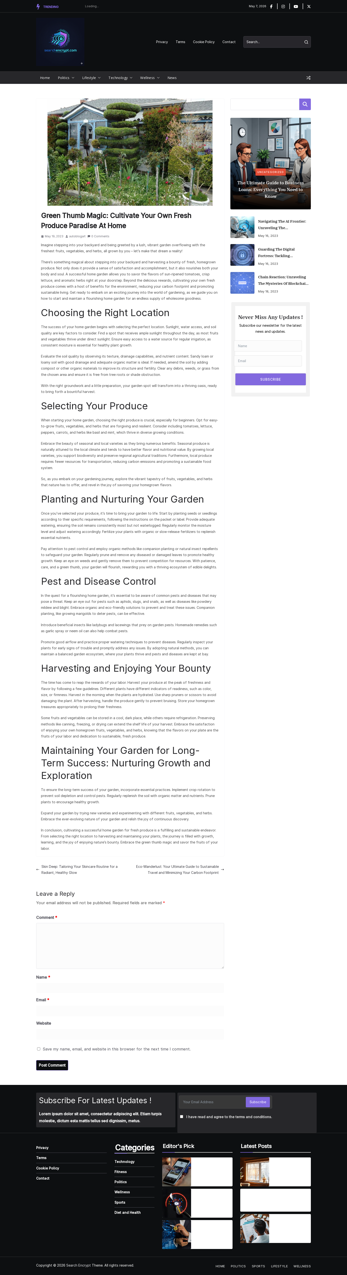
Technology (118, 77)
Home (45, 77)
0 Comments (98, 236)
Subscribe (257, 1102)
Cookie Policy (204, 42)
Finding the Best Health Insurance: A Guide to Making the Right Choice (291, 1225)
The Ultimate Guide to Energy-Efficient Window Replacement (290, 1169)
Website (43, 1023)
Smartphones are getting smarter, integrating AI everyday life (210, 1169)
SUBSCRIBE (270, 379)
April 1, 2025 (204, 1178)
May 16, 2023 (268, 236)
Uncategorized (270, 172)
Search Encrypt (78, 1265)
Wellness (147, 77)
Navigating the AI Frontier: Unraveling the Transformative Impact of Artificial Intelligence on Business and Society (282, 225)
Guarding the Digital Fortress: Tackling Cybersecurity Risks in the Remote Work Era (281, 253)
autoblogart (77, 236)
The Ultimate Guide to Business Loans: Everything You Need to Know (270, 189)
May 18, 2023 (268, 291)
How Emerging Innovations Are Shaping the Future (211, 1231)
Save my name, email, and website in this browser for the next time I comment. (117, 1049)
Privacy (162, 42)
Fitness (120, 1172)
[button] (72, 77)
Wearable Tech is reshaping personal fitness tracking (212, 1200)
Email (42, 999)
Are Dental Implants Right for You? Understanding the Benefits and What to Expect (267, 1197)
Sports (119, 1202)
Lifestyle (89, 77)
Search (305, 104)
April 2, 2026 (283, 1178)
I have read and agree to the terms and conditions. (229, 1117)
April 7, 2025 (204, 1210)
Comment (46, 917)
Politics (64, 77)
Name (43, 977)
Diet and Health (127, 1212)
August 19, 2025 (255, 1207)
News (172, 77)
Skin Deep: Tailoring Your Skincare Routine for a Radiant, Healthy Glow (77, 869)
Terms (180, 42)
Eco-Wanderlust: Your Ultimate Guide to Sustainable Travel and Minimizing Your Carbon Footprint (180, 869)
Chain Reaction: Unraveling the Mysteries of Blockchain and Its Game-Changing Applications (283, 281)
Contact (229, 42)
